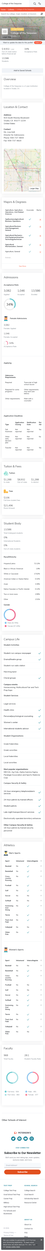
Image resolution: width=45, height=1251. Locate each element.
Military (6, 1203)
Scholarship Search (31, 1199)
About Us (27, 1225)
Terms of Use (8, 1235)
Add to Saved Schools (22, 70)
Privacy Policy (9, 1232)
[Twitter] (13, 1139)
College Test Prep (10, 1190)
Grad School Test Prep (12, 1194)
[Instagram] (32, 1139)
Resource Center (30, 1203)
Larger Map (34, 188)
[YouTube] (25, 1139)
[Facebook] (19, 1139)
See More (22, 266)
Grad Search (29, 1194)
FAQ (25, 1233)
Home (3, 9)
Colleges (11, 9)
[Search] (34, 4)
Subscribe (22, 1172)
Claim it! (38, 42)
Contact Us (28, 1229)
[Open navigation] (39, 4)
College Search (29, 1190)
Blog (26, 1237)
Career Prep (8, 1199)
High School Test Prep (12, 1207)
